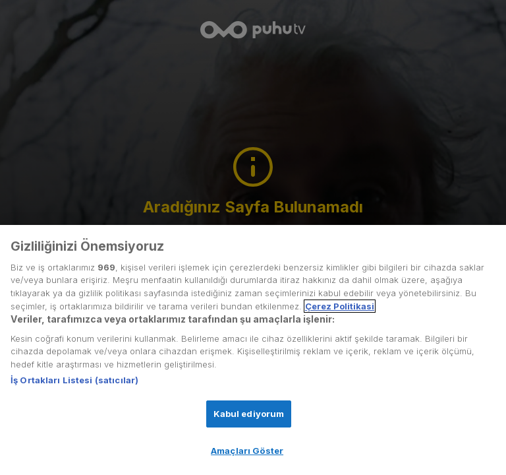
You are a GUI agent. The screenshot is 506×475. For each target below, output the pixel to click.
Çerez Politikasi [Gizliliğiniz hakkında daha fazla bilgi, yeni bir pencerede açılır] (339, 306)
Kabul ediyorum (249, 413)
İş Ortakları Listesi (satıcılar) (74, 380)
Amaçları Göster (247, 450)
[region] (253, 350)
